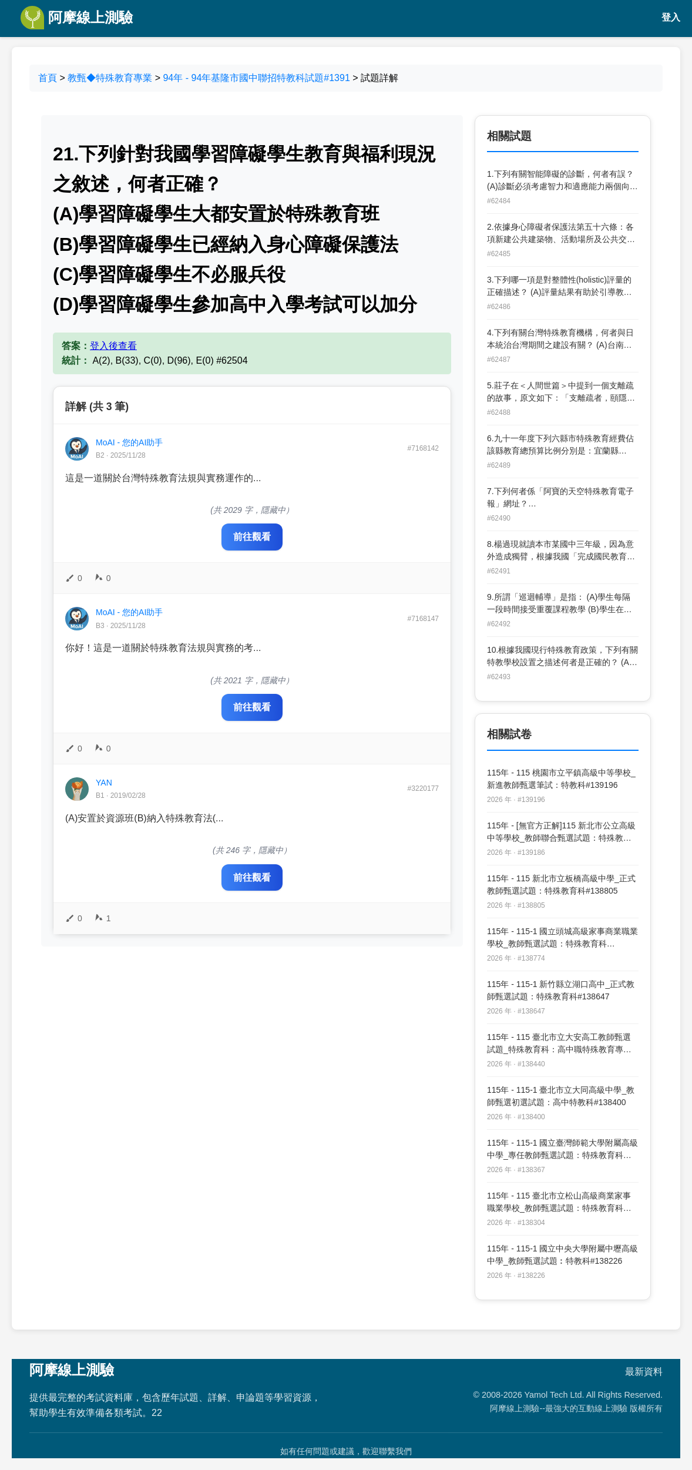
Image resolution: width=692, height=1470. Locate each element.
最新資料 (644, 1372)
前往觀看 (252, 537)
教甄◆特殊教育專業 (110, 78)
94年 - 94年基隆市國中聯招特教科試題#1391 (256, 78)
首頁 (47, 78)
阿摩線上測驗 (77, 17)
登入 (670, 17)
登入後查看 (113, 346)
